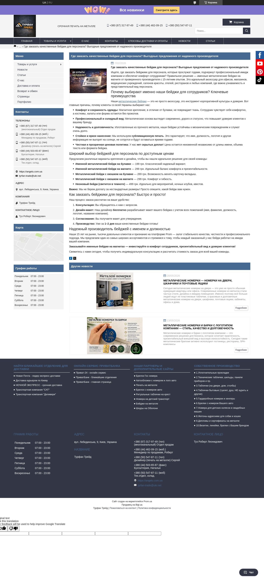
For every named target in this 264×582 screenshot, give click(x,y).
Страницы (23, 96)
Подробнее (241, 308)
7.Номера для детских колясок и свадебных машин (219, 409)
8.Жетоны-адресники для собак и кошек (218, 416)
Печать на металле (146, 385)
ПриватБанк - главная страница (93, 382)
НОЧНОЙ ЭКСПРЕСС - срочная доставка (39, 385)
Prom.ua (148, 501)
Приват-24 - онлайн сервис (91, 372)
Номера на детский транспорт (153, 399)
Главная (26, 41)
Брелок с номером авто (149, 389)
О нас (85, 41)
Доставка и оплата (28, 85)
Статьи (210, 41)
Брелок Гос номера (146, 375)
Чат (249, 572)
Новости (184, 41)
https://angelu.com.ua (30, 171)
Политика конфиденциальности (154, 508)
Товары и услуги (55, 41)
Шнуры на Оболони (147, 408)
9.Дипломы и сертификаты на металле (218, 420)
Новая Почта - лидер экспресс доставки (38, 375)
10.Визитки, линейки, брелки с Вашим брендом (222, 425)
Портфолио (24, 101)
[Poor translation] (13, 529)
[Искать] (246, 31)
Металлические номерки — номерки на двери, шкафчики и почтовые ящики (197, 282)
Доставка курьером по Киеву (32, 380)
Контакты (111, 41)
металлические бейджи (133, 101)
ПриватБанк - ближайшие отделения (96, 377)
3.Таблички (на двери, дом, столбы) (216, 385)
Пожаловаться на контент (123, 508)
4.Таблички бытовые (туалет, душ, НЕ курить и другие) (221, 392)
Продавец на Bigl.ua (132, 504)
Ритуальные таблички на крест (153, 394)
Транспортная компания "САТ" (33, 389)
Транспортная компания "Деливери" (36, 394)
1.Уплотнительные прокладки (212, 372)
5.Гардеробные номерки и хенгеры (215, 398)
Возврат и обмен (27, 91)
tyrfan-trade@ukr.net (30, 175)
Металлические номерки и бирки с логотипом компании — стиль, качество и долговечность (198, 327)
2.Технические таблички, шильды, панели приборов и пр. (218, 379)
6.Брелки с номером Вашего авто (214, 403)
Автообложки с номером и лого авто (156, 380)
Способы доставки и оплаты (148, 41)
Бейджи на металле (147, 403)
